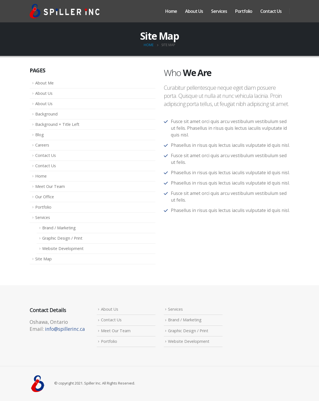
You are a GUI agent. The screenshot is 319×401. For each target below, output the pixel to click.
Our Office (44, 196)
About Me (44, 83)
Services (219, 11)
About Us (194, 11)
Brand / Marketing (59, 227)
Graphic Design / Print (62, 238)
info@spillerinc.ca (65, 329)
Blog (39, 134)
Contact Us (271, 11)
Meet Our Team (50, 186)
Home (171, 11)
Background (46, 114)
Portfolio (243, 11)
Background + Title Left (57, 124)
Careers (42, 145)
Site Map (43, 258)
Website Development (63, 248)
